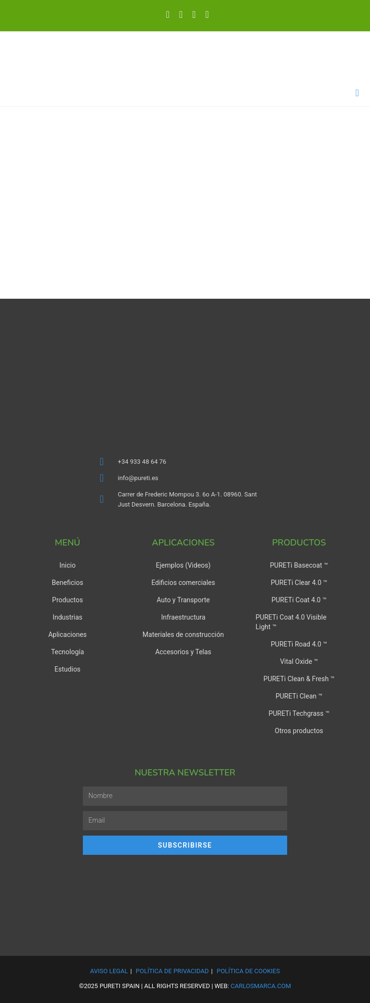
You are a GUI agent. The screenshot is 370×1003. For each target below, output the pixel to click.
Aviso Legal (109, 971)
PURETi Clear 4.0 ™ (299, 582)
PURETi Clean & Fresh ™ (299, 679)
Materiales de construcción (183, 634)
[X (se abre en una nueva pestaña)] (167, 14)
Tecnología (67, 652)
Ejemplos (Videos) (183, 565)
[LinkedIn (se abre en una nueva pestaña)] (180, 14)
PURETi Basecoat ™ (299, 565)
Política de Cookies (248, 971)
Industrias (67, 617)
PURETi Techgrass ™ (298, 713)
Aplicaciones (67, 634)
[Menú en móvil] (357, 93)
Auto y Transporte (183, 600)
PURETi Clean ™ (299, 696)
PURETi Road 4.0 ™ (299, 644)
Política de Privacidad (172, 971)
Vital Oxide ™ (299, 661)
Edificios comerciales (183, 582)
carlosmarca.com (261, 986)
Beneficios (67, 582)
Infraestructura (183, 617)
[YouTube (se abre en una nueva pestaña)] (193, 14)
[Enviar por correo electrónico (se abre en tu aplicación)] (204, 14)
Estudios (67, 669)
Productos (67, 600)
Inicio (67, 565)
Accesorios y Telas (183, 652)
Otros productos (299, 731)
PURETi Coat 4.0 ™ (298, 600)
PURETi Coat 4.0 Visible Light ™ (290, 622)
